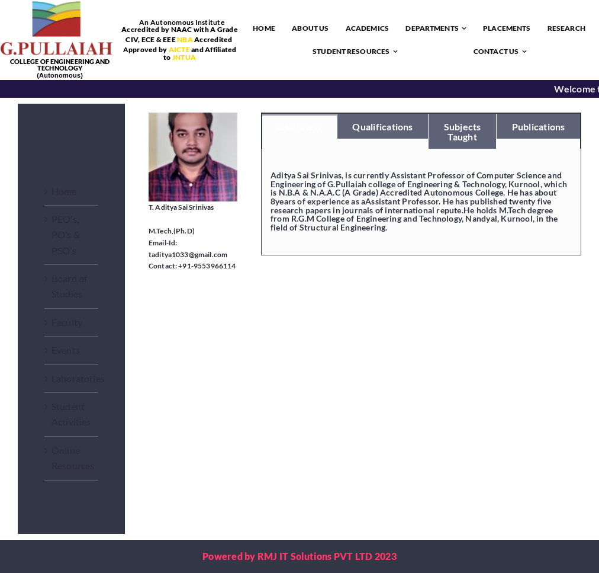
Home (64, 191)
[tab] (299, 126)
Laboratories (78, 378)
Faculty (66, 322)
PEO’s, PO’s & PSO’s (65, 234)
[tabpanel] (421, 202)
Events (65, 350)
